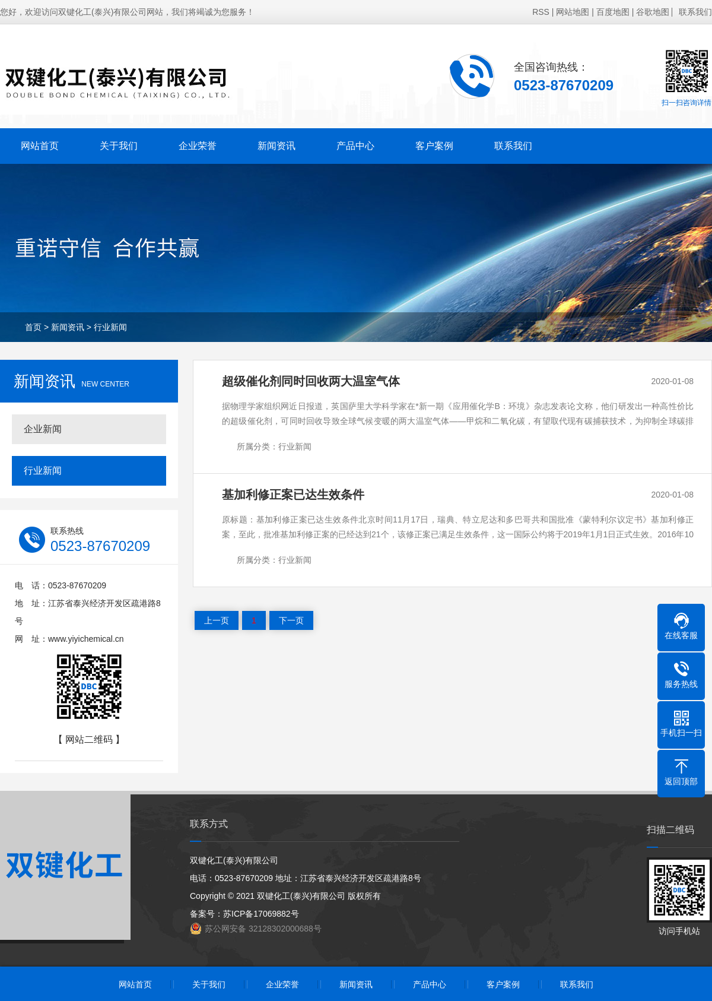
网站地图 (572, 12)
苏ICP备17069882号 (261, 913)
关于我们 (119, 146)
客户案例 (434, 146)
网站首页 (40, 146)
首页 (33, 327)
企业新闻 (43, 429)
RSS (540, 12)
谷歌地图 (652, 12)
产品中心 (355, 146)
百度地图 (613, 12)
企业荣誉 (198, 146)
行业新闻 (110, 327)
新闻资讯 (276, 146)
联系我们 (695, 12)
